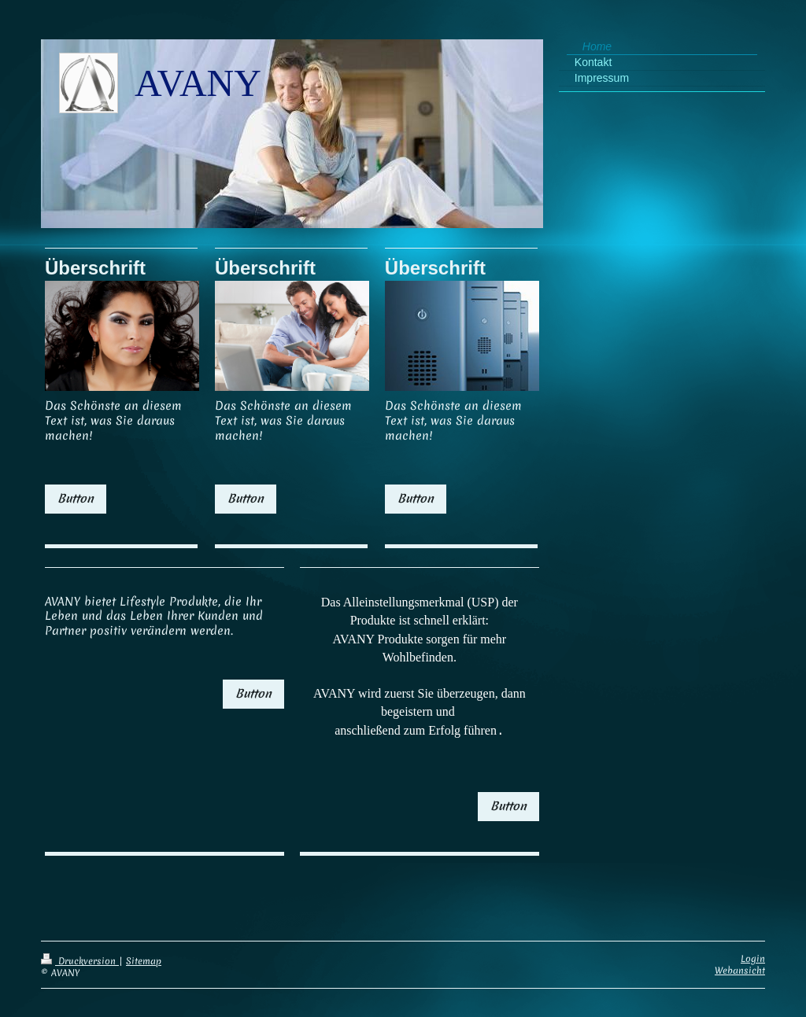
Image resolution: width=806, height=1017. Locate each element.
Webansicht (740, 959)
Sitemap (143, 950)
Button (75, 499)
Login (753, 947)
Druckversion (80, 950)
